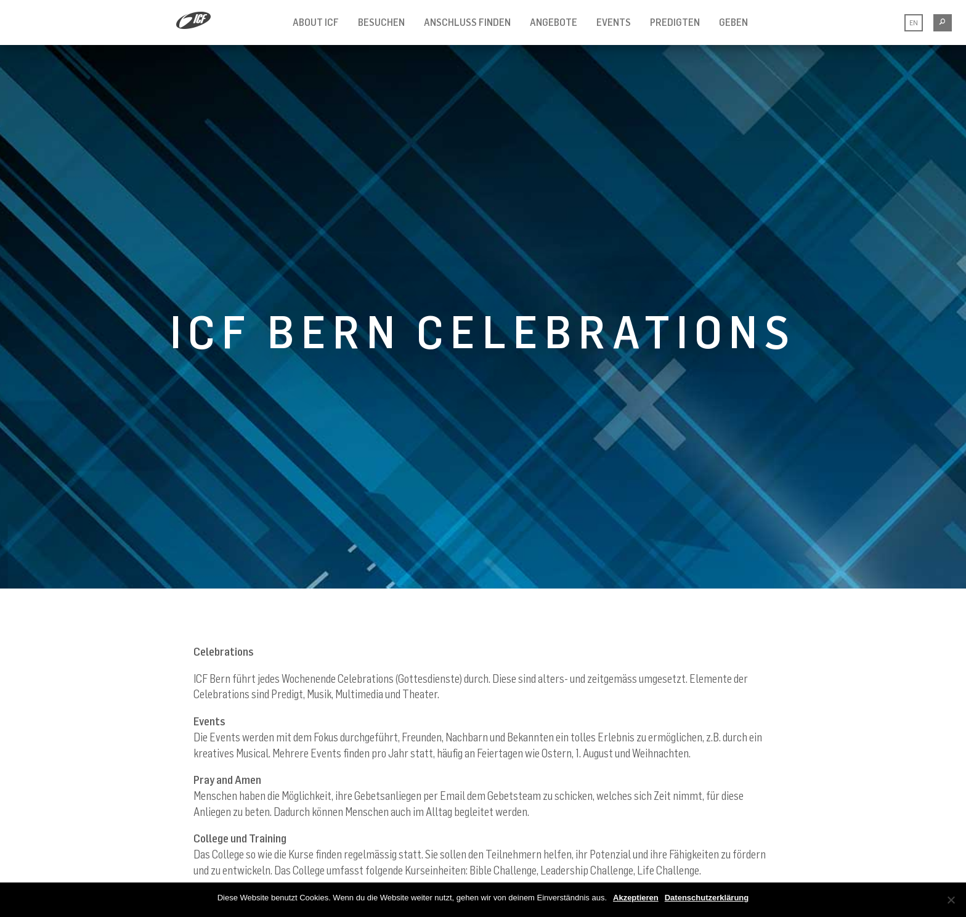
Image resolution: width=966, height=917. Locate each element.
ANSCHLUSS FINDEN (467, 22)
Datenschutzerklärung (707, 897)
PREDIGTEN (675, 22)
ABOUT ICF (316, 22)
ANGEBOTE (553, 22)
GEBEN (733, 22)
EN (913, 22)
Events (613, 22)
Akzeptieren (636, 897)
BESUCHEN (381, 22)
